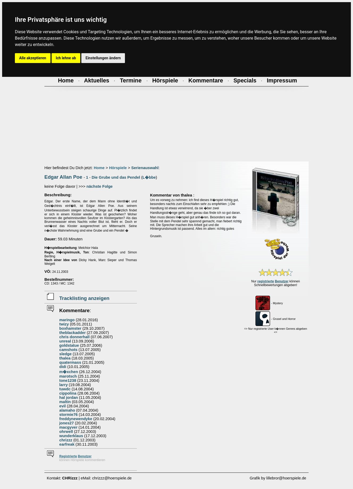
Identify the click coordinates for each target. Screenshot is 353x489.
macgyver (68, 427)
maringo (67, 320)
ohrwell (66, 431)
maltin (65, 402)
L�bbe (149, 177)
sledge (65, 354)
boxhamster (70, 328)
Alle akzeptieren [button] (32, 58)
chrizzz (65, 440)
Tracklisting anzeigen (84, 298)
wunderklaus (71, 436)
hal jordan (68, 397)
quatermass (70, 362)
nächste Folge (99, 186)
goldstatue (69, 345)
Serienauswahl (145, 168)
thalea (64, 358)
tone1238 (67, 380)
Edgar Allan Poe (63, 177)
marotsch (68, 376)
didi (62, 367)
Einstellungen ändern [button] (103, 58)
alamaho (67, 410)
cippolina (67, 393)
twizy (64, 324)
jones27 (66, 423)
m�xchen (68, 372)
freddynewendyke (75, 419)
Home (99, 168)
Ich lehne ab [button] (66, 58)
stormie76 (68, 414)
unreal (65, 341)
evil (62, 406)
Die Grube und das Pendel (116, 177)
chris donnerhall (74, 337)
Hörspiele (118, 168)
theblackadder (72, 333)
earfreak (66, 444)
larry (63, 385)
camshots (68, 350)
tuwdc (64, 389)
